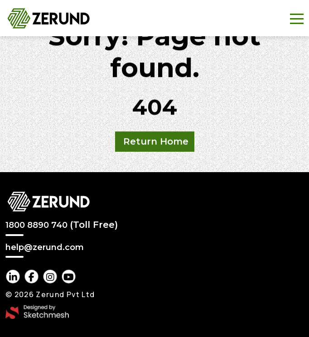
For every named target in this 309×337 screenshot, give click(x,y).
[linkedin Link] (12, 276)
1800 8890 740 (61, 224)
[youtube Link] (68, 276)
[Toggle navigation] (297, 18)
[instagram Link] (50, 276)
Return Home (155, 141)
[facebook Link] (31, 276)
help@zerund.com (44, 247)
